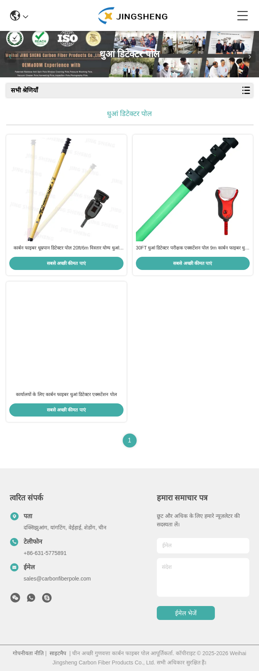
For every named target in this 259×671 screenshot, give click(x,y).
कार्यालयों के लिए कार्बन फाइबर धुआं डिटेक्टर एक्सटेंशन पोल (66, 394)
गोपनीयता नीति (28, 653)
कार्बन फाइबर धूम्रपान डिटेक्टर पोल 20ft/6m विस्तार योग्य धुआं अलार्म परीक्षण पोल (66, 248)
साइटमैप (58, 653)
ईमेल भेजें (186, 613)
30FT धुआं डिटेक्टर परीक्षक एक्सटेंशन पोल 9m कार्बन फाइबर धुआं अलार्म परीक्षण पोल (192, 248)
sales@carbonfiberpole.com (57, 578)
